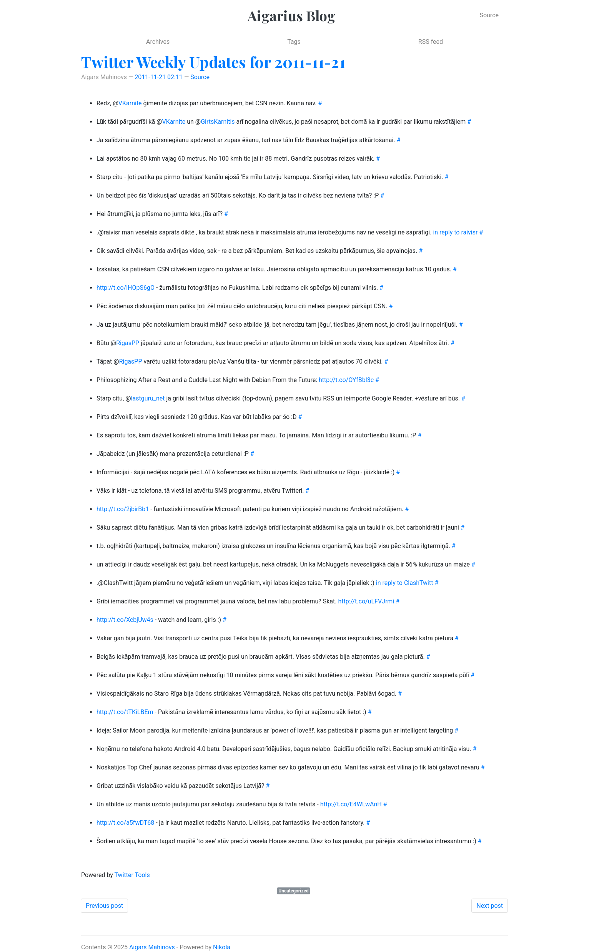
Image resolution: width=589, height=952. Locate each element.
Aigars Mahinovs (152, 947)
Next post (489, 905)
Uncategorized (293, 891)
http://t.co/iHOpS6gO (126, 287)
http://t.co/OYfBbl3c (346, 380)
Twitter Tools (132, 875)
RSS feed (430, 41)
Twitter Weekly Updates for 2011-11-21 (213, 62)
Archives (158, 41)
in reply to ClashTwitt (404, 582)
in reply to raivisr (455, 232)
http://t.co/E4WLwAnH (351, 804)
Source (489, 15)
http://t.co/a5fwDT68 (125, 822)
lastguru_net (148, 398)
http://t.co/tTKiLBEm (125, 712)
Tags (294, 41)
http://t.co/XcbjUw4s (125, 619)
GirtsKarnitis (218, 121)
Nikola (221, 947)
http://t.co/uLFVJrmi (366, 601)
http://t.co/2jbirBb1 (123, 509)
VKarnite (130, 103)
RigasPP (127, 343)
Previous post (104, 905)
